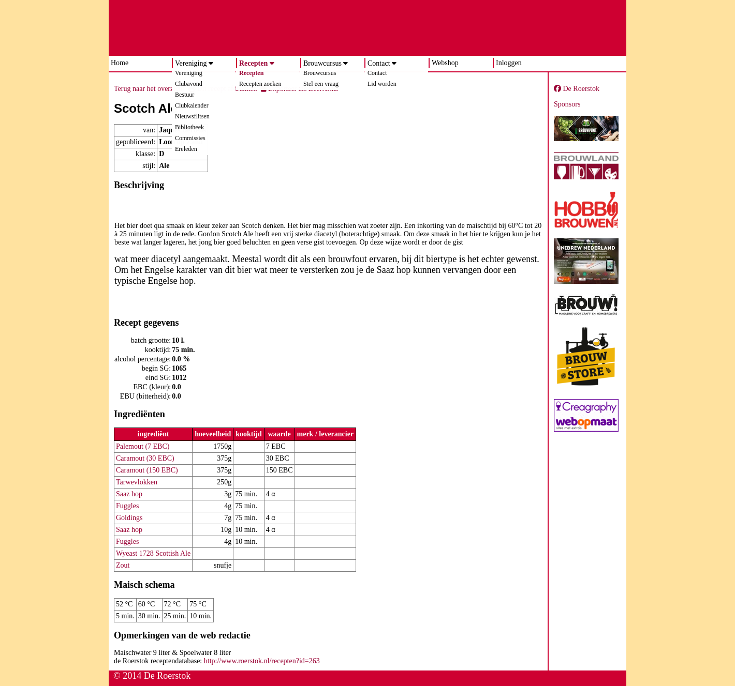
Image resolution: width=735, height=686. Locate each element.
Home (119, 63)
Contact (379, 63)
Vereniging (191, 63)
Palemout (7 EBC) (142, 446)
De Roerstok (576, 89)
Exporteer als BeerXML (300, 89)
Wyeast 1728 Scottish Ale (153, 553)
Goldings (129, 518)
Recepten (253, 63)
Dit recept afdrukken (222, 89)
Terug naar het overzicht (149, 89)
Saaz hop (129, 494)
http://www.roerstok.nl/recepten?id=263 (262, 661)
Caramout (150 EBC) (147, 470)
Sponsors (567, 104)
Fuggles (127, 506)
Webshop (445, 63)
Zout (122, 565)
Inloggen (509, 63)
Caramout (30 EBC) (145, 458)
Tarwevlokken (136, 482)
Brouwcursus (322, 63)
